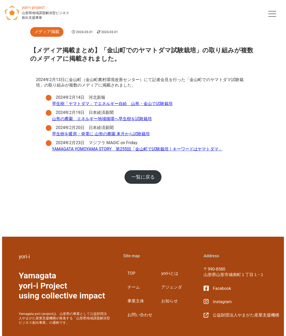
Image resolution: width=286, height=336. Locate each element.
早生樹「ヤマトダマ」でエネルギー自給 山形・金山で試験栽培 (112, 103)
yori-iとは (169, 273)
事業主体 (135, 300)
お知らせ (169, 300)
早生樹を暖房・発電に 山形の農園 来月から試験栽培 (101, 133)
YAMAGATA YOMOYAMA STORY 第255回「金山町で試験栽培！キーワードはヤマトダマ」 (137, 148)
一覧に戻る (143, 177)
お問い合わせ (139, 314)
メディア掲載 (46, 31)
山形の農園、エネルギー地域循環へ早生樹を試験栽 (100, 118)
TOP (131, 273)
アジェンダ (171, 287)
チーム (133, 287)
